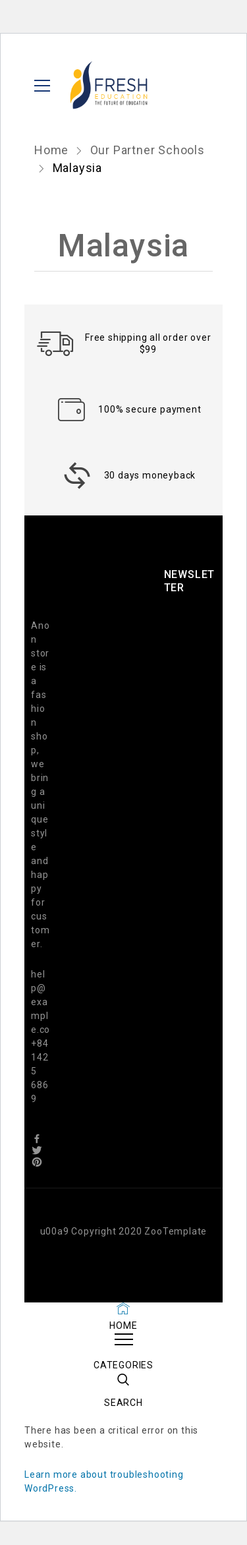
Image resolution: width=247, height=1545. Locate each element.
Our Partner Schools (147, 150)
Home (53, 150)
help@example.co (40, 1002)
